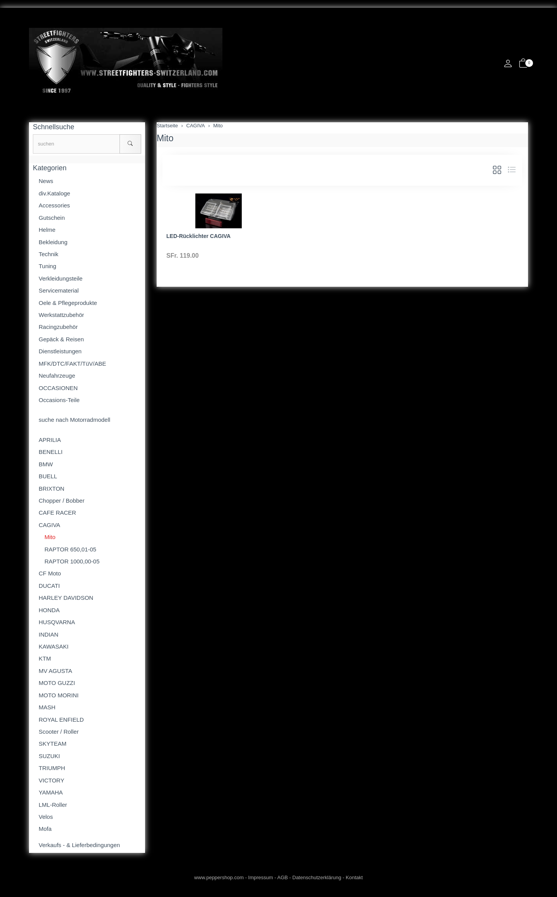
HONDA (49, 610)
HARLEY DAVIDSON (66, 597)
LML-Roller (53, 804)
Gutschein (52, 217)
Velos (46, 816)
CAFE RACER (57, 512)
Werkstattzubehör (61, 315)
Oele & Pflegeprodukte (68, 303)
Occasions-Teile (59, 400)
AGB (282, 877)
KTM (45, 658)
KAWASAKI (53, 646)
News (46, 181)
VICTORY (51, 780)
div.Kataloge (54, 193)
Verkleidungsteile (60, 278)
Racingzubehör (58, 327)
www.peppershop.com (219, 877)
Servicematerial (59, 290)
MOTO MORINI (59, 695)
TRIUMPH (52, 768)
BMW (46, 464)
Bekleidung (53, 242)
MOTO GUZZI (57, 683)
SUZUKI (49, 756)
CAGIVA (49, 525)
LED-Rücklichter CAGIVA (198, 236)
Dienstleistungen (60, 351)
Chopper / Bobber (61, 500)
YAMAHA (51, 792)
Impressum (260, 877)
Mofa (45, 828)
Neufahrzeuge (57, 375)
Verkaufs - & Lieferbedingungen (79, 845)
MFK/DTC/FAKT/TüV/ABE (72, 363)
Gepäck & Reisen (61, 339)
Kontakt (354, 877)
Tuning (47, 266)
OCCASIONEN (58, 388)
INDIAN (48, 634)
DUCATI (49, 585)
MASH (47, 707)
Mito (165, 138)
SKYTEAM (53, 743)
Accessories (54, 205)
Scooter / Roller (59, 731)
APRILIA (50, 440)
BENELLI (51, 451)
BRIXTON (51, 488)
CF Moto (50, 573)
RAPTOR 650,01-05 (70, 549)
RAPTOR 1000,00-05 (71, 561)
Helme (47, 229)
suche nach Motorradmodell (74, 419)
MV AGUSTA (55, 671)
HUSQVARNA (57, 622)
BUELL (48, 476)
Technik (48, 254)
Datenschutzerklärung (316, 877)
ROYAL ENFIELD (61, 719)
